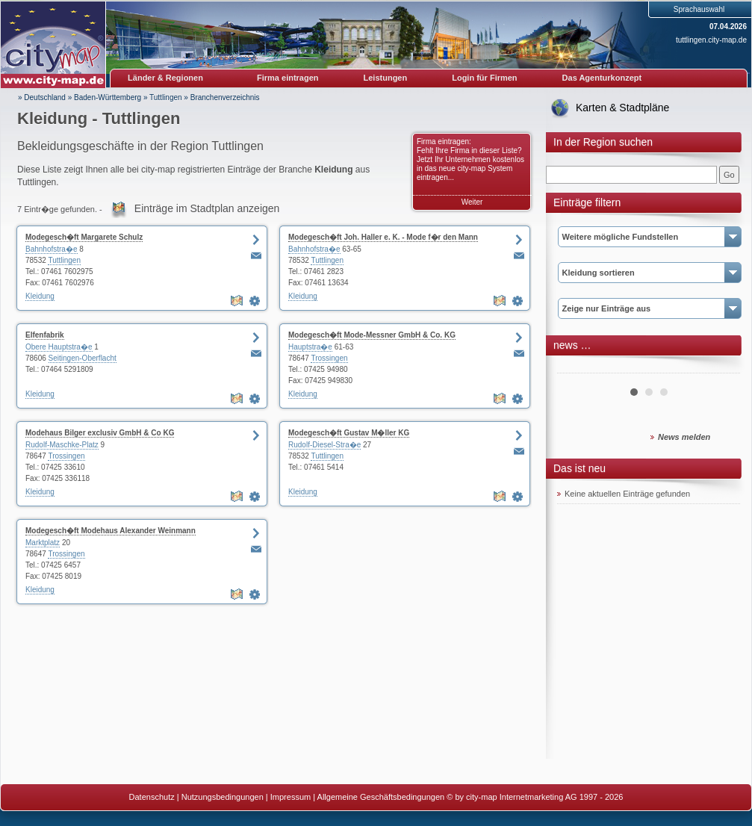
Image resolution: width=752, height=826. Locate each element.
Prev (576, 367)
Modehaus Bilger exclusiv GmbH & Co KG (99, 433)
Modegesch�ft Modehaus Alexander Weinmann (110, 531)
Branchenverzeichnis (225, 97)
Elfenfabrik (44, 335)
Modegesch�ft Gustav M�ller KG (348, 433)
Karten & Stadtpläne (622, 108)
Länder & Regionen (165, 77)
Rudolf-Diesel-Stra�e (324, 445)
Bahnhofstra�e (51, 249)
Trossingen (329, 358)
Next (721, 367)
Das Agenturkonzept (602, 77)
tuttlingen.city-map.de (711, 40)
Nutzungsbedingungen (222, 796)
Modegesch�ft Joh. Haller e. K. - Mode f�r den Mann (383, 237)
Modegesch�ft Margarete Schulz (84, 237)
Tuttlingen (165, 97)
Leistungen (386, 77)
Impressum (290, 796)
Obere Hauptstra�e (59, 347)
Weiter (472, 202)
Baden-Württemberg (107, 97)
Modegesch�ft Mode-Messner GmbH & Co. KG (372, 335)
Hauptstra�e (310, 347)
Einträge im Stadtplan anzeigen (207, 208)
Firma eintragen (288, 77)
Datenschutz (152, 796)
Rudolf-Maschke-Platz (62, 445)
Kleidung (40, 296)
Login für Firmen (484, 77)
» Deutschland (42, 97)
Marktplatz (42, 542)
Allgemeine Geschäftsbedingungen (381, 796)
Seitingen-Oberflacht (82, 358)
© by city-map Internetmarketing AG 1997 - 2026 (535, 796)
